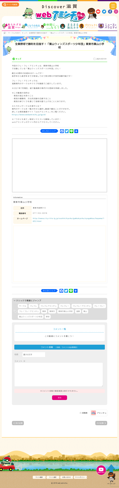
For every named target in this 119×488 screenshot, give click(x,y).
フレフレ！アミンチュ (82, 306)
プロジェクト (88, 26)
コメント (19, 361)
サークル (22, 306)
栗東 (44, 311)
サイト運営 (52, 477)
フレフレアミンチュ (49, 306)
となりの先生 (30, 26)
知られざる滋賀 (11, 26)
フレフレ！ (64, 306)
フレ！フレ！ (99, 306)
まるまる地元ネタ (69, 26)
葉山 (85, 311)
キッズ (24, 33)
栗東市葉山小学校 (65, 311)
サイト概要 (39, 477)
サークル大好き (14, 33)
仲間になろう (50, 26)
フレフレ (33, 306)
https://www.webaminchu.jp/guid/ (29, 114)
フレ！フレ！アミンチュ (29, 311)
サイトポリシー (80, 477)
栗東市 (52, 311)
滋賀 (78, 311)
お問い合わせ (66, 477)
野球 (47, 316)
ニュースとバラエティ (107, 26)
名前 (16, 354)
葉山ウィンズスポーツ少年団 (30, 316)
